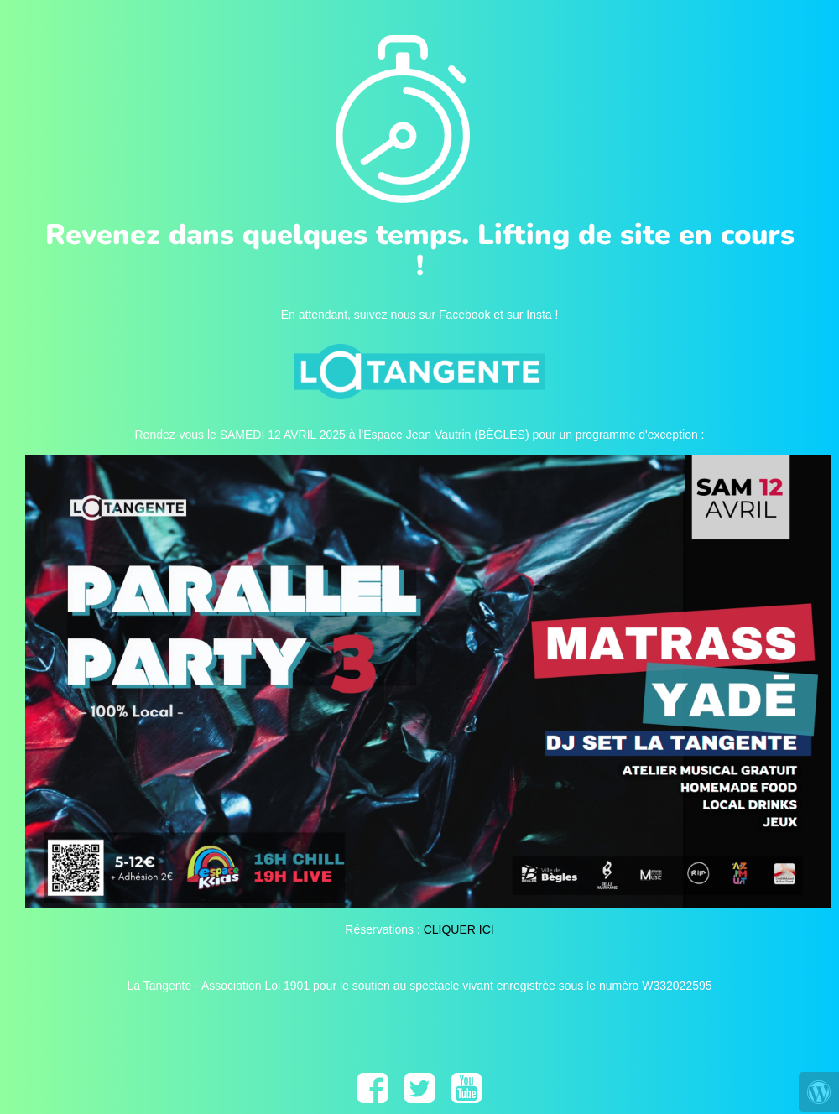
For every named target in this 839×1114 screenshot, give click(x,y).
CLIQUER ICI (459, 929)
